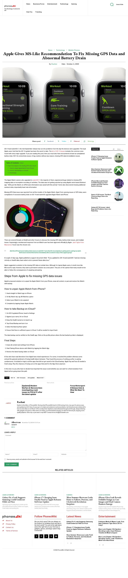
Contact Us (10, 554)
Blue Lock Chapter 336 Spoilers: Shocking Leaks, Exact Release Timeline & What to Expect (109, 557)
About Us (9, 547)
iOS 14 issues (21, 377)
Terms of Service (12, 557)
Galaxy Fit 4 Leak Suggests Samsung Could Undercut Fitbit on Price (13, 525)
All (113, 149)
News (50, 50)
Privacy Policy (10, 550)
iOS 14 (13, 377)
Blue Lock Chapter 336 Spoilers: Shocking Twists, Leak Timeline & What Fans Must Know (110, 565)
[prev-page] (67, 569)
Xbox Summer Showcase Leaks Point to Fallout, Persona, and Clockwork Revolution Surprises (101, 170)
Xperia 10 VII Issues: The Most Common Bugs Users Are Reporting (101, 196)
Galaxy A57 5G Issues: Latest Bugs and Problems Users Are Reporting (101, 209)
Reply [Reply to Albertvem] (13, 453)
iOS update (31, 377)
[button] (115, 4)
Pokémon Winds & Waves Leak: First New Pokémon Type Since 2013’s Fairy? (111, 549)
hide (21, 163)
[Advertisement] (64, 31)
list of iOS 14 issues (58, 151)
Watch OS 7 (40, 377)
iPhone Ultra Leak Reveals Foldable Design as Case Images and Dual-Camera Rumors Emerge (99, 183)
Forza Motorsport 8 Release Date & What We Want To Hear (122, 392)
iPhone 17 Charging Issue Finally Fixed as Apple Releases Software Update (101, 157)
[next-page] (71, 569)
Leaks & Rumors (8, 521)
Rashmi (54, 64)
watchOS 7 (36, 180)
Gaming (69, 521)
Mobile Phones (74, 50)
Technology (60, 50)
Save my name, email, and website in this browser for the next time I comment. (29, 485)
